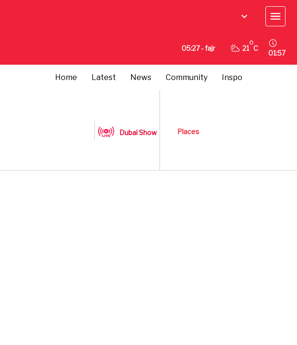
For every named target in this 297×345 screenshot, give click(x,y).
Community (186, 77)
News (140, 77)
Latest (103, 77)
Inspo (232, 77)
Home (66, 77)
